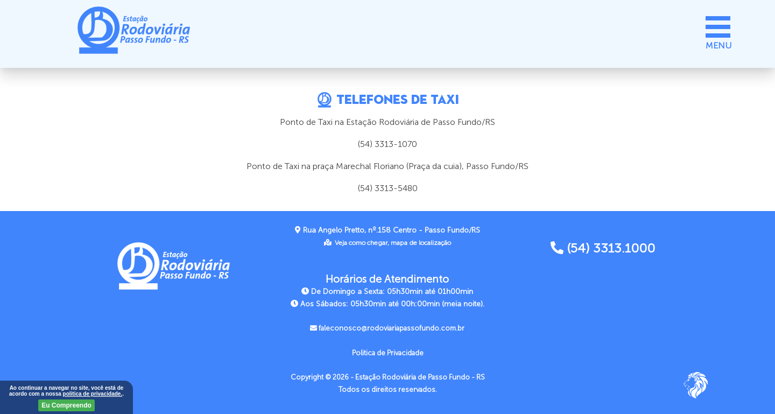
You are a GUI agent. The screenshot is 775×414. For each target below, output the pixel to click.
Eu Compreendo (66, 405)
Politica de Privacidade (388, 353)
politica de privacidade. (93, 394)
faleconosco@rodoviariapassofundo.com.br (387, 328)
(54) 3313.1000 (603, 248)
